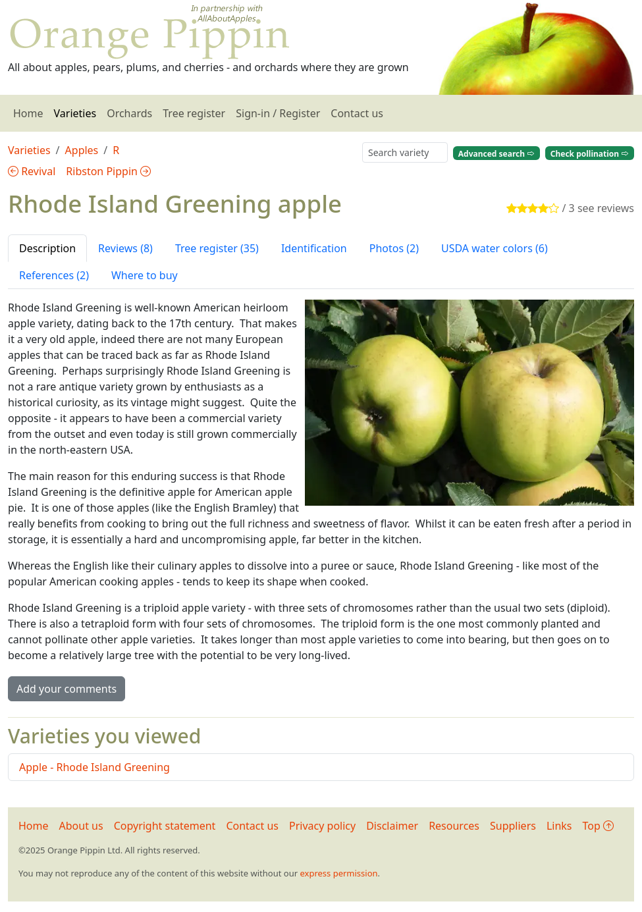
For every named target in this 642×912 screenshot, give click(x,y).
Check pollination (589, 153)
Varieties (75, 113)
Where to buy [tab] (144, 275)
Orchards (129, 113)
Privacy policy (322, 825)
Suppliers (513, 825)
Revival (31, 171)
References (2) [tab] (54, 275)
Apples (82, 150)
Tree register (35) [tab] (217, 248)
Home (28, 113)
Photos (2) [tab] (394, 248)
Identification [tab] (314, 248)
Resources (454, 825)
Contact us (357, 113)
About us (81, 825)
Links (559, 825)
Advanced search (496, 153)
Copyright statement (165, 825)
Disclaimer (392, 825)
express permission (338, 873)
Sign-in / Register (278, 113)
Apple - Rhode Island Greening (94, 767)
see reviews (605, 208)
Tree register (194, 113)
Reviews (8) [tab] (125, 248)
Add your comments (66, 689)
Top (598, 825)
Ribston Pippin (108, 171)
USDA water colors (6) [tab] (494, 248)
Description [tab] (47, 248)
